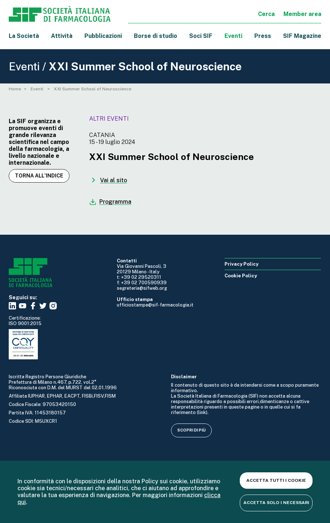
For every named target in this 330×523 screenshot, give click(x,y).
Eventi (233, 35)
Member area (302, 14)
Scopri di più (191, 430)
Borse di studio (155, 35)
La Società (24, 35)
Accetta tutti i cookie (276, 480)
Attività (61, 35)
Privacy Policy (241, 264)
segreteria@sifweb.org (142, 288)
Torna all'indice (39, 176)
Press (262, 35)
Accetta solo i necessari (276, 502)
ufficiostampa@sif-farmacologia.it (155, 305)
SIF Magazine (302, 35)
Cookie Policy (240, 275)
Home (15, 88)
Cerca (266, 14)
